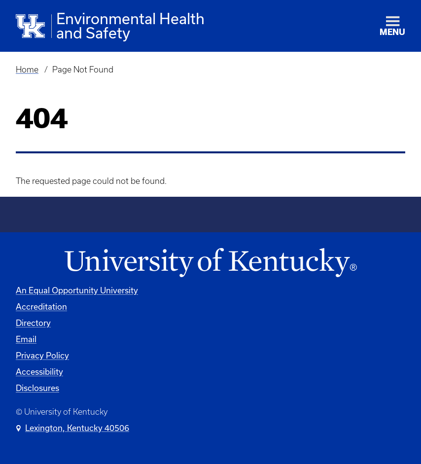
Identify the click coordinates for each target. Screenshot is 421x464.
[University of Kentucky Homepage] (210, 263)
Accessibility (39, 371)
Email (26, 339)
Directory (33, 322)
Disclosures (37, 388)
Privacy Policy (42, 355)
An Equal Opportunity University (77, 290)
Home (27, 69)
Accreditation (41, 306)
